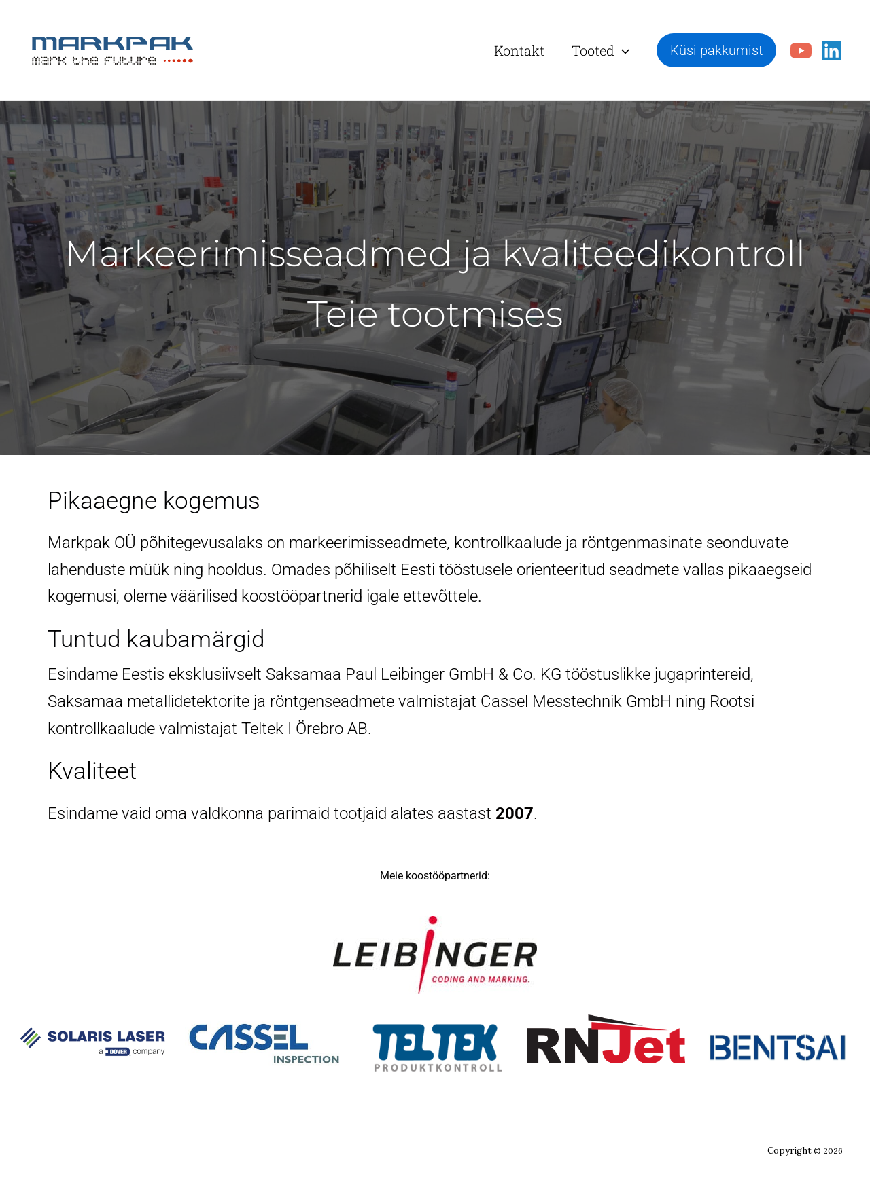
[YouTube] (801, 50)
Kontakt (519, 50)
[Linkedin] (831, 50)
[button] (621, 50)
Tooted (600, 50)
